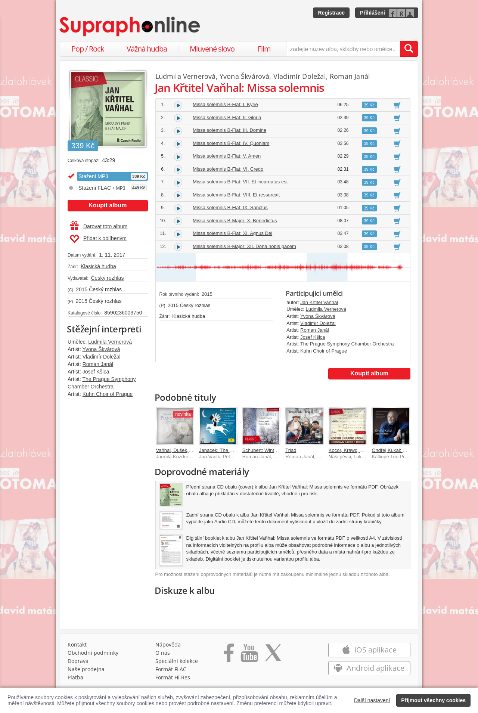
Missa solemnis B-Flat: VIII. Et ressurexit (236, 195)
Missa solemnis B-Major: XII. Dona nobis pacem (244, 246)
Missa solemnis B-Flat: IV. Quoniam (231, 143)
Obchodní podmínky (93, 652)
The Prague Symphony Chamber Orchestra (347, 344)
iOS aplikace (369, 650)
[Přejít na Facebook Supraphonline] (229, 655)
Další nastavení (372, 700)
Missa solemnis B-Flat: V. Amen (227, 156)
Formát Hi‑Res (172, 677)
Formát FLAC (170, 669)
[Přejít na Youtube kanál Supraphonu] (249, 655)
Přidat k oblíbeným (98, 239)
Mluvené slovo (212, 49)
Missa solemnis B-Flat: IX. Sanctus (230, 207)
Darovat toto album (98, 226)
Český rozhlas (107, 278)
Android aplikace (369, 668)
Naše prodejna (86, 669)
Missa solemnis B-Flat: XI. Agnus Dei (232, 233)
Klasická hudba (98, 266)
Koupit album (108, 205)
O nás (162, 652)
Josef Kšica (96, 372)
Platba (75, 677)
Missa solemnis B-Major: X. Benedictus (235, 220)
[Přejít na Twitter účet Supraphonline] (273, 655)
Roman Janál (98, 364)
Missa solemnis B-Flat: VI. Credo (228, 169)
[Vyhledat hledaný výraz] (409, 49)
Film (264, 49)
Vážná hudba (147, 49)
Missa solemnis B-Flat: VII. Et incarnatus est (240, 182)
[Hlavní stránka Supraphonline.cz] (130, 26)
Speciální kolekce (176, 660)
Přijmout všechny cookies (433, 700)
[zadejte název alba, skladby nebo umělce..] (343, 49)
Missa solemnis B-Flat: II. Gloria (227, 117)
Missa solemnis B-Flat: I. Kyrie (225, 104)
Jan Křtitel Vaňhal (319, 302)
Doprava (78, 660)
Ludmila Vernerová (110, 342)
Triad (290, 450)
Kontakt (77, 644)
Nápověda (168, 644)
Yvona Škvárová (101, 349)
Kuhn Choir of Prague (108, 394)
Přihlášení (372, 13)
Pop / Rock (87, 49)
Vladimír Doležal (102, 357)
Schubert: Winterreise (265, 450)
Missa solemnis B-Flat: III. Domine (229, 130)
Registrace (331, 13)
